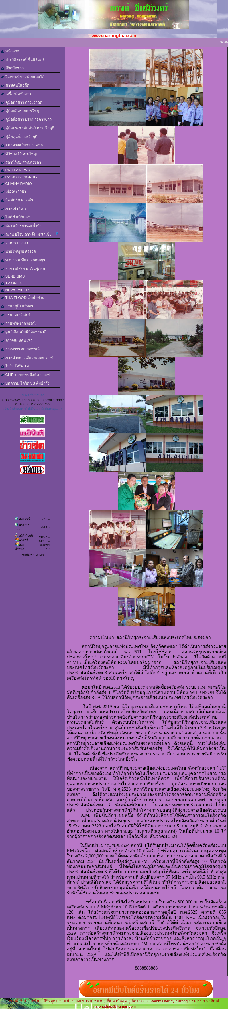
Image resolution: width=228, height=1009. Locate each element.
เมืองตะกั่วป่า (13, 191)
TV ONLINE (13, 283)
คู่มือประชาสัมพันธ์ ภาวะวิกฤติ (27, 128)
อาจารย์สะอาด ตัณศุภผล (23, 268)
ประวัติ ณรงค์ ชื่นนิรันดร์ (22, 59)
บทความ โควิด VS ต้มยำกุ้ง (25, 383)
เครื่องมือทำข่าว (16, 94)
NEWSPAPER (15, 290)
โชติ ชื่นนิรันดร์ (15, 217)
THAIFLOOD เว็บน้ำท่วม (22, 298)
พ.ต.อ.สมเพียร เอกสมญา (23, 260)
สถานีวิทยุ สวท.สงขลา (21, 162)
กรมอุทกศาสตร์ (15, 315)
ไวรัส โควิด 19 (14, 366)
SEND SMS (13, 276)
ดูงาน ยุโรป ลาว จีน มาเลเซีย (29, 234)
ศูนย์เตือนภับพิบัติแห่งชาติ (23, 332)
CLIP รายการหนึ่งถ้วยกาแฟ (25, 375)
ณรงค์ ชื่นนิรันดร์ (32, 395)
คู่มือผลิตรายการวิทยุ (20, 111)
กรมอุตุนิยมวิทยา (17, 306)
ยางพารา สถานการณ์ (20, 349)
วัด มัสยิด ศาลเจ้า (17, 200)
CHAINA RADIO (16, 184)
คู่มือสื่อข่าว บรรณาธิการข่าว (26, 119)
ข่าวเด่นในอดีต (15, 85)
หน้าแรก (10, 51)
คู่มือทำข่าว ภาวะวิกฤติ (21, 102)
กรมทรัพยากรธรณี (18, 323)
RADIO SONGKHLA (20, 177)
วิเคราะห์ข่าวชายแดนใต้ (22, 77)
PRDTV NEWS (15, 170)
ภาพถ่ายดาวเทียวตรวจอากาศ (27, 357)
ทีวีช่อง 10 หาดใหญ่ (19, 154)
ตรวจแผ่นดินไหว (16, 340)
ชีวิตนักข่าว (12, 68)
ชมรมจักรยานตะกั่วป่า (21, 226)
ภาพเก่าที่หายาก (16, 208)
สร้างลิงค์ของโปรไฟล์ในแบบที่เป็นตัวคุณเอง (32, 409)
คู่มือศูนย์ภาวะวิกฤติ (19, 136)
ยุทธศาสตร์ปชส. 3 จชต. (22, 145)
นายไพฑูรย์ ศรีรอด (18, 251)
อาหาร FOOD (14, 243)
